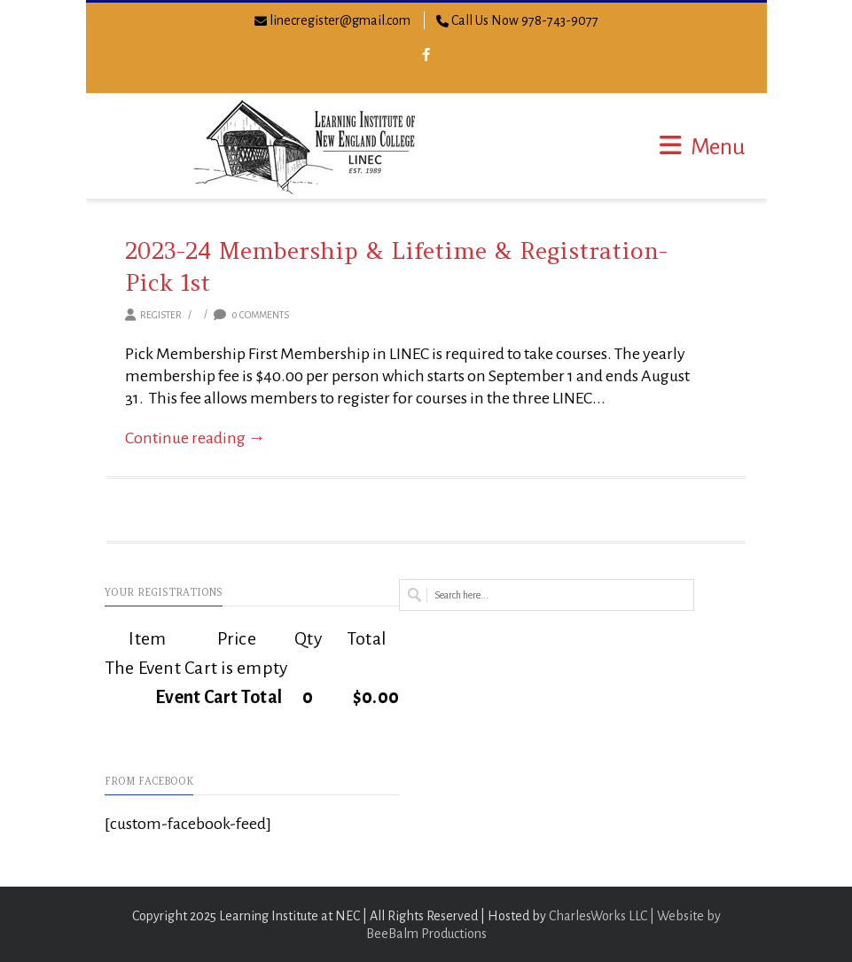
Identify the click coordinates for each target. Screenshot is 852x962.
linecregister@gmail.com (340, 20)
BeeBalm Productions (426, 934)
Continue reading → (195, 438)
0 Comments (251, 314)
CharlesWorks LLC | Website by (635, 916)
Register (161, 314)
